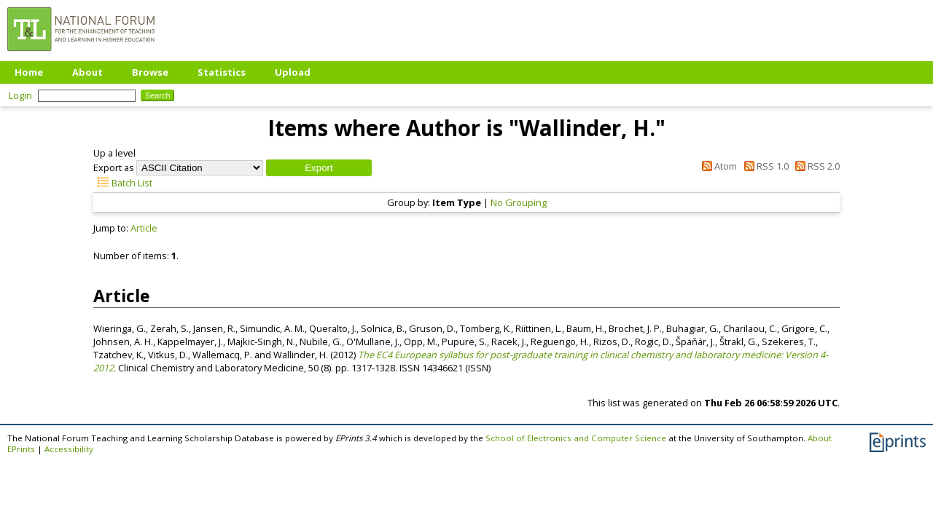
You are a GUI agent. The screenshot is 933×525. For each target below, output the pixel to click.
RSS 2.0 (815, 166)
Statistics (222, 72)
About (87, 72)
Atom (717, 166)
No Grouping (519, 202)
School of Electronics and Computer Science (575, 438)
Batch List (122, 182)
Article (143, 227)
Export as (113, 167)
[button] (319, 167)
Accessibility (68, 448)
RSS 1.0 (763, 166)
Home (29, 72)
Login (20, 95)
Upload (293, 72)
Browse (150, 72)
